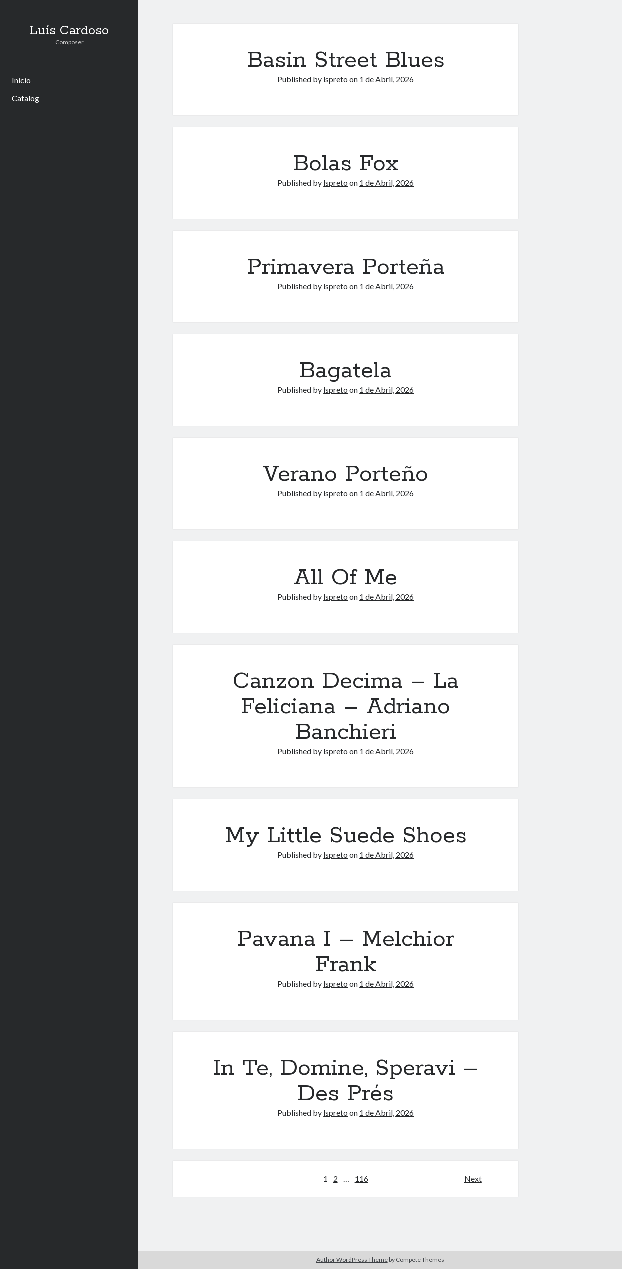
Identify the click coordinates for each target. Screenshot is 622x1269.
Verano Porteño (345, 474)
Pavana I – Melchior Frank (345, 952)
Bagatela (345, 371)
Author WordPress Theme (352, 1260)
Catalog (25, 98)
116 (361, 1179)
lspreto (335, 79)
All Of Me (345, 578)
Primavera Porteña (346, 267)
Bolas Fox (346, 164)
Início (21, 80)
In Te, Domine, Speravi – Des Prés (345, 1081)
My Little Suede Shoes (346, 836)
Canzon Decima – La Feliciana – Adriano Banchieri (346, 707)
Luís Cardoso (69, 31)
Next (473, 1179)
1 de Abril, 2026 (386, 79)
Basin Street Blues (346, 60)
